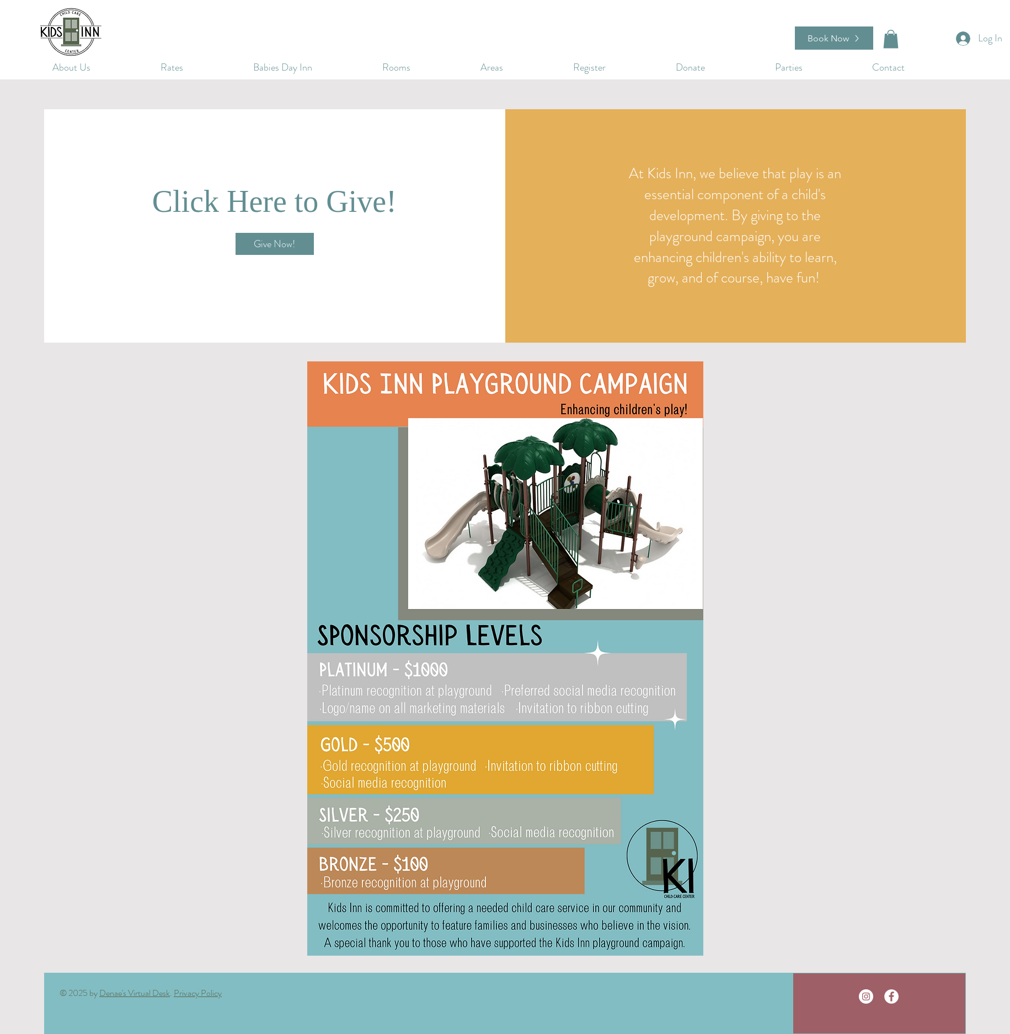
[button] (717, 66)
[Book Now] (834, 38)
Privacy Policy (198, 993)
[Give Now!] (275, 244)
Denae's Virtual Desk (134, 993)
